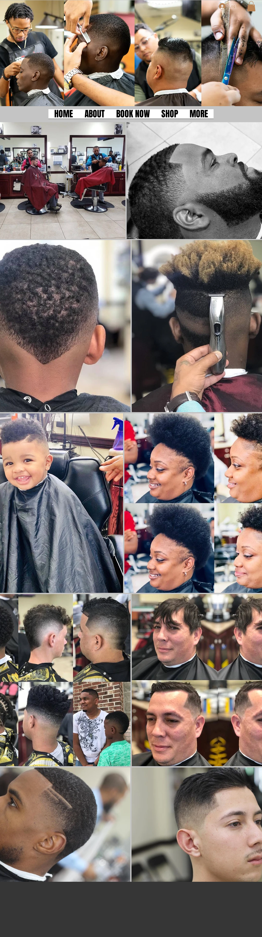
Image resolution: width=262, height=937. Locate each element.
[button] (251, 6)
